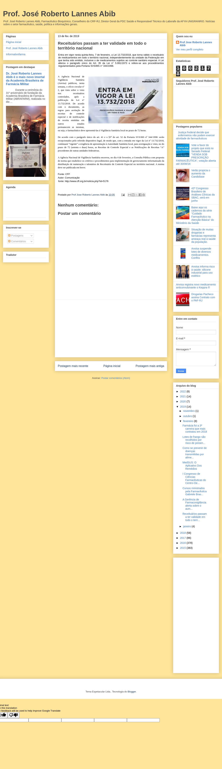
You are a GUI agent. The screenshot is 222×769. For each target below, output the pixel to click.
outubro (188, 416)
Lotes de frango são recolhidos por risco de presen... (194, 440)
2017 (183, 537)
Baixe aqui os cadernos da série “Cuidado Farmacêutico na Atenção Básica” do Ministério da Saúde (195, 215)
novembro (189, 410)
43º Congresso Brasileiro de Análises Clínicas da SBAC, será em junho (203, 194)
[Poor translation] (13, 715)
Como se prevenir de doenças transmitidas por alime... (195, 452)
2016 (183, 542)
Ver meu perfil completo (189, 49)
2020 (183, 401)
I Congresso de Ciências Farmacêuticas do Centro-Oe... (194, 478)
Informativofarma (15, 54)
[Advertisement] (111, 328)
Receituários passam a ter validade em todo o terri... (195, 517)
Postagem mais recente (73, 366)
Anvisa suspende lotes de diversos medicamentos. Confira (201, 253)
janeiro (187, 526)
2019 (183, 406)
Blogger (132, 691)
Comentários (17, 241)
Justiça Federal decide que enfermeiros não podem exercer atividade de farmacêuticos (195, 135)
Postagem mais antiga (150, 366)
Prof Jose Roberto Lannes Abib (196, 44)
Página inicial (111, 366)
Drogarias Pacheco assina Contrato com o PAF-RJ (203, 297)
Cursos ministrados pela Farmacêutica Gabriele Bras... (195, 491)
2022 (183, 391)
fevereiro (188, 421)
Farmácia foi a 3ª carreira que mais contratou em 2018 (195, 428)
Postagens (15, 235)
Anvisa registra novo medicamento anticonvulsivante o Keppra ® (196, 286)
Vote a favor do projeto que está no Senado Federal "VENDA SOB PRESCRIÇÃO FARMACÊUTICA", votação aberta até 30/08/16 (196, 154)
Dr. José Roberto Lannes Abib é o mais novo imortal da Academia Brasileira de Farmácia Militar (25, 79)
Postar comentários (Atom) (115, 378)
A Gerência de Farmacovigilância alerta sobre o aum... (194, 504)
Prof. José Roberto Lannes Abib (59, 14)
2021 (183, 396)
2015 (183, 547)
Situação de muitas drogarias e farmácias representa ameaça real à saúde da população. (203, 235)
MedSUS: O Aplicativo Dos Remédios (192, 465)
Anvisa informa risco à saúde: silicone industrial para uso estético (203, 271)
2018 (183, 532)
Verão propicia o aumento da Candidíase (200, 173)
